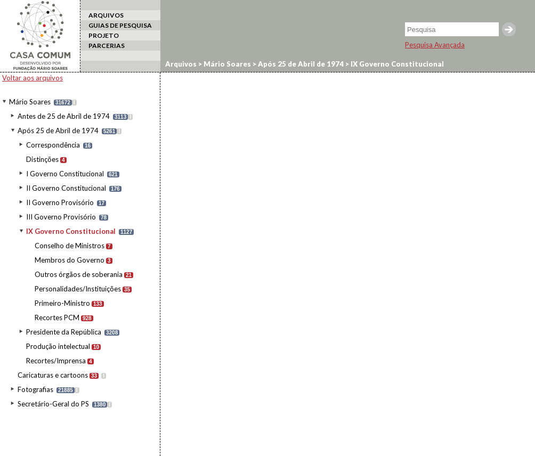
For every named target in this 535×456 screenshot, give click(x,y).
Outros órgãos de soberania (79, 274)
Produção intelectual (58, 346)
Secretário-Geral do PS (53, 404)
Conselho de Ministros (69, 245)
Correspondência (53, 145)
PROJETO (103, 35)
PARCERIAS (106, 46)
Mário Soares (30, 101)
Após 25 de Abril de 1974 (58, 130)
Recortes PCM (57, 317)
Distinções (42, 159)
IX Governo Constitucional (71, 231)
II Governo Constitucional (66, 188)
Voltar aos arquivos (32, 78)
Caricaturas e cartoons (53, 375)
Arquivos (181, 64)
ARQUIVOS (106, 15)
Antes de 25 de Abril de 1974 (64, 116)
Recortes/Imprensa (56, 360)
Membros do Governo (69, 260)
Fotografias (35, 389)
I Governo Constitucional (65, 173)
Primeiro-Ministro (62, 303)
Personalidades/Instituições (78, 288)
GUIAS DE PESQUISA (120, 25)
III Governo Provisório (61, 217)
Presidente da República (63, 332)
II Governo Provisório (60, 202)
